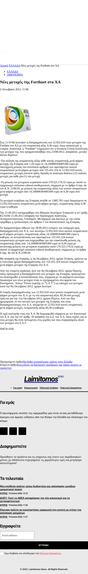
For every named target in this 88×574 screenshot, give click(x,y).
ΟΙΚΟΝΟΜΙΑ (15, 74)
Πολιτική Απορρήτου (50, 553)
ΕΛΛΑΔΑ (14, 65)
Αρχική (4, 65)
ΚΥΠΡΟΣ (3, 493)
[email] (17, 535)
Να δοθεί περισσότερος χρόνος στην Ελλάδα (47, 361)
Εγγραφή (44, 545)
